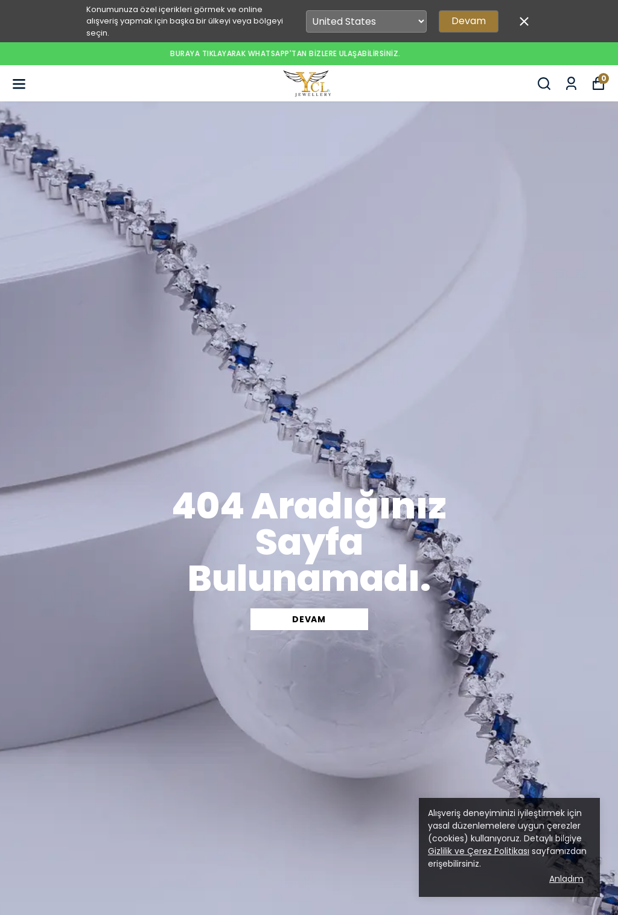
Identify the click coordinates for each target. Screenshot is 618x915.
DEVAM (309, 619)
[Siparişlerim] (571, 83)
